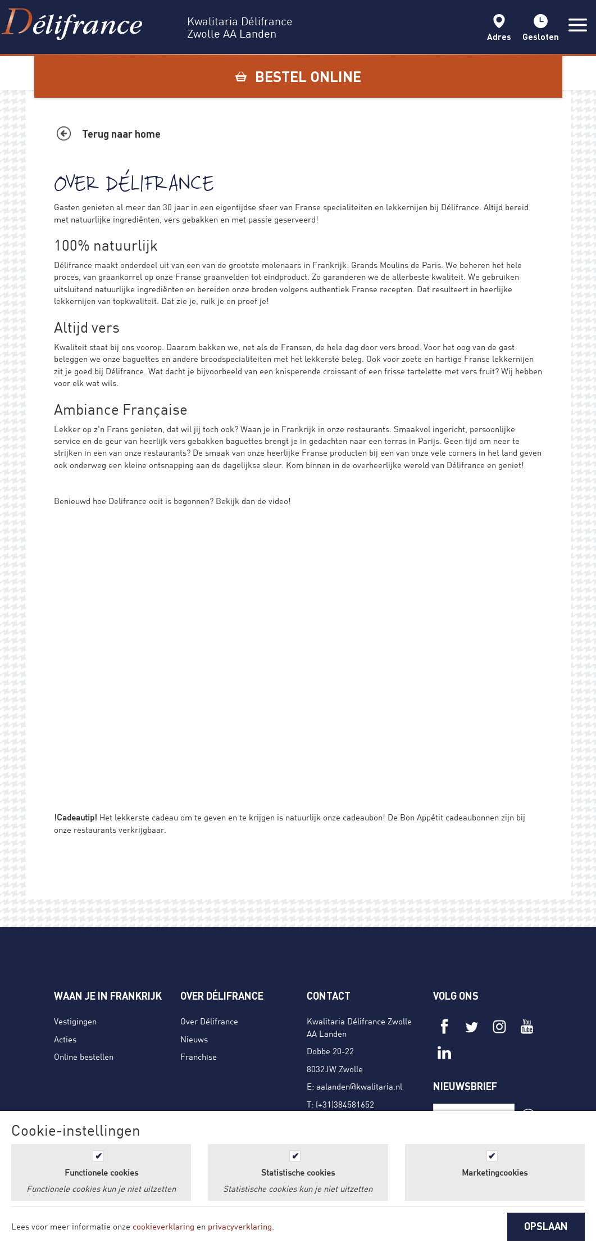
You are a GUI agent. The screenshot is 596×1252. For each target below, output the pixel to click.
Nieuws (194, 1039)
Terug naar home (121, 134)
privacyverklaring (240, 1226)
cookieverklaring (163, 1226)
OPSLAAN (546, 1226)
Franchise (198, 1056)
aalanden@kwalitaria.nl (359, 1086)
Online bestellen (83, 1056)
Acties (65, 1039)
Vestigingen (75, 1021)
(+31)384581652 (345, 1104)
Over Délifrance (209, 1021)
